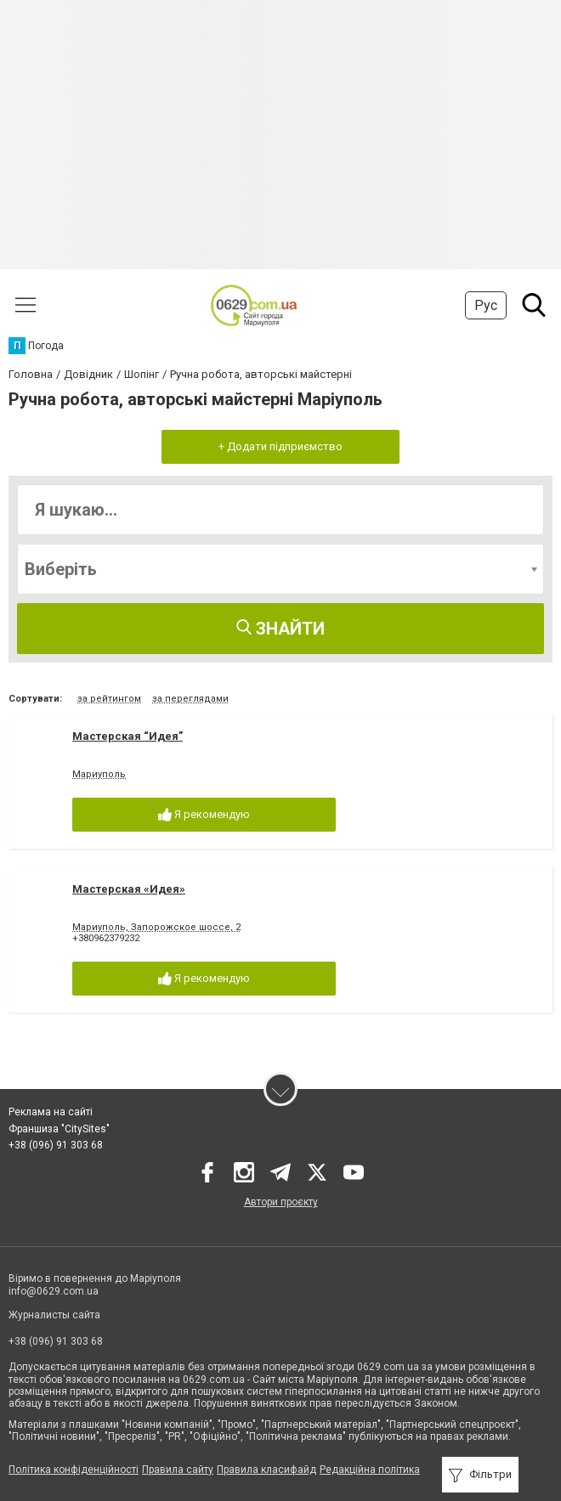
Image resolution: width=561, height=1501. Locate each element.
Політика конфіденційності (73, 1470)
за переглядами (190, 698)
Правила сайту (177, 1470)
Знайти (280, 628)
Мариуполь (99, 774)
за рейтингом (109, 698)
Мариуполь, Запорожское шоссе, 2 (156, 927)
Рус (485, 305)
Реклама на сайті (50, 1112)
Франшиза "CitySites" (59, 1129)
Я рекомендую (204, 815)
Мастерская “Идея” (127, 736)
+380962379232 (105, 938)
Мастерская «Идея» (128, 889)
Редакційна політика (370, 1470)
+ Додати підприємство (280, 446)
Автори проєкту (281, 1202)
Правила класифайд (266, 1470)
